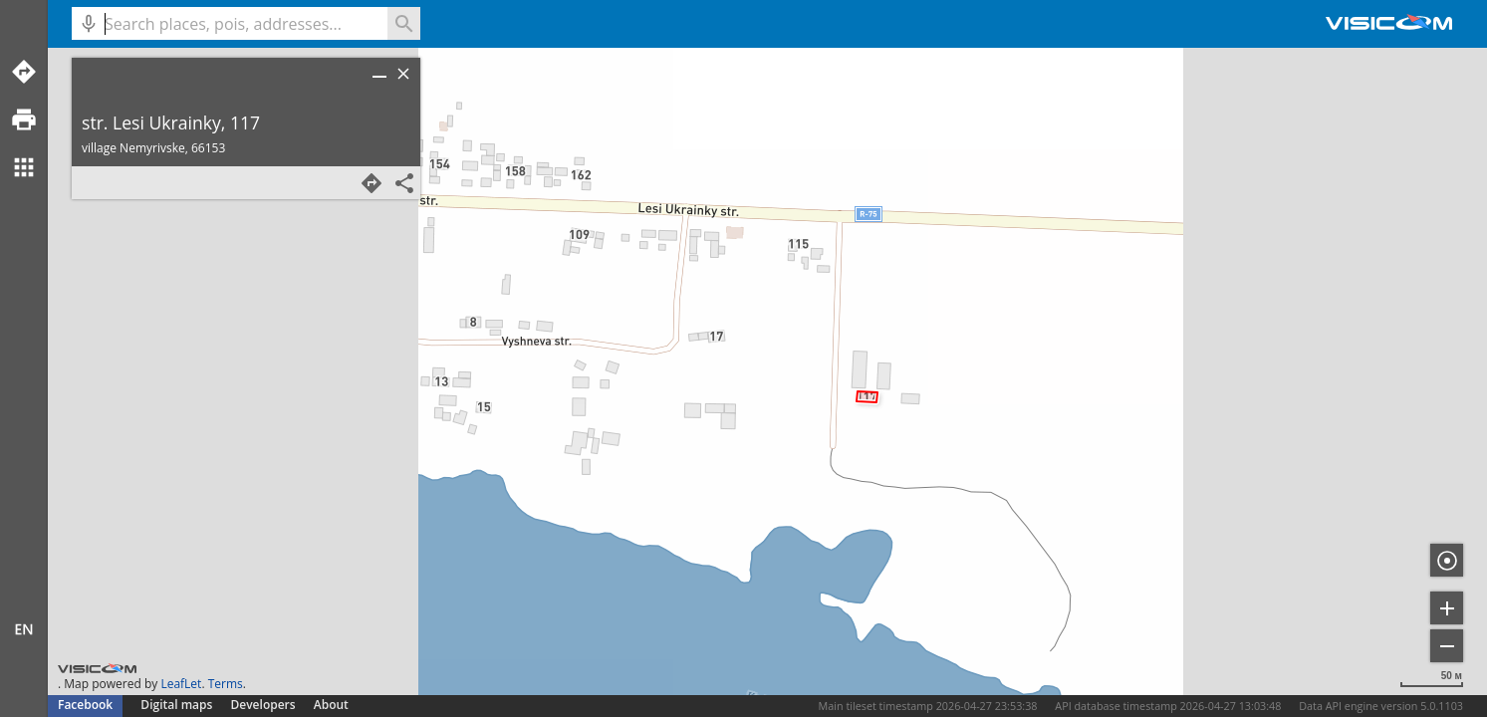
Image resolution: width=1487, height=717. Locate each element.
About (331, 704)
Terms (225, 683)
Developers (263, 704)
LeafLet (180, 683)
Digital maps (177, 704)
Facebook (85, 704)
